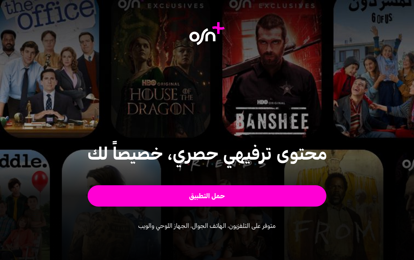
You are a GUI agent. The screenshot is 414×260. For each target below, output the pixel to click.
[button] (207, 196)
